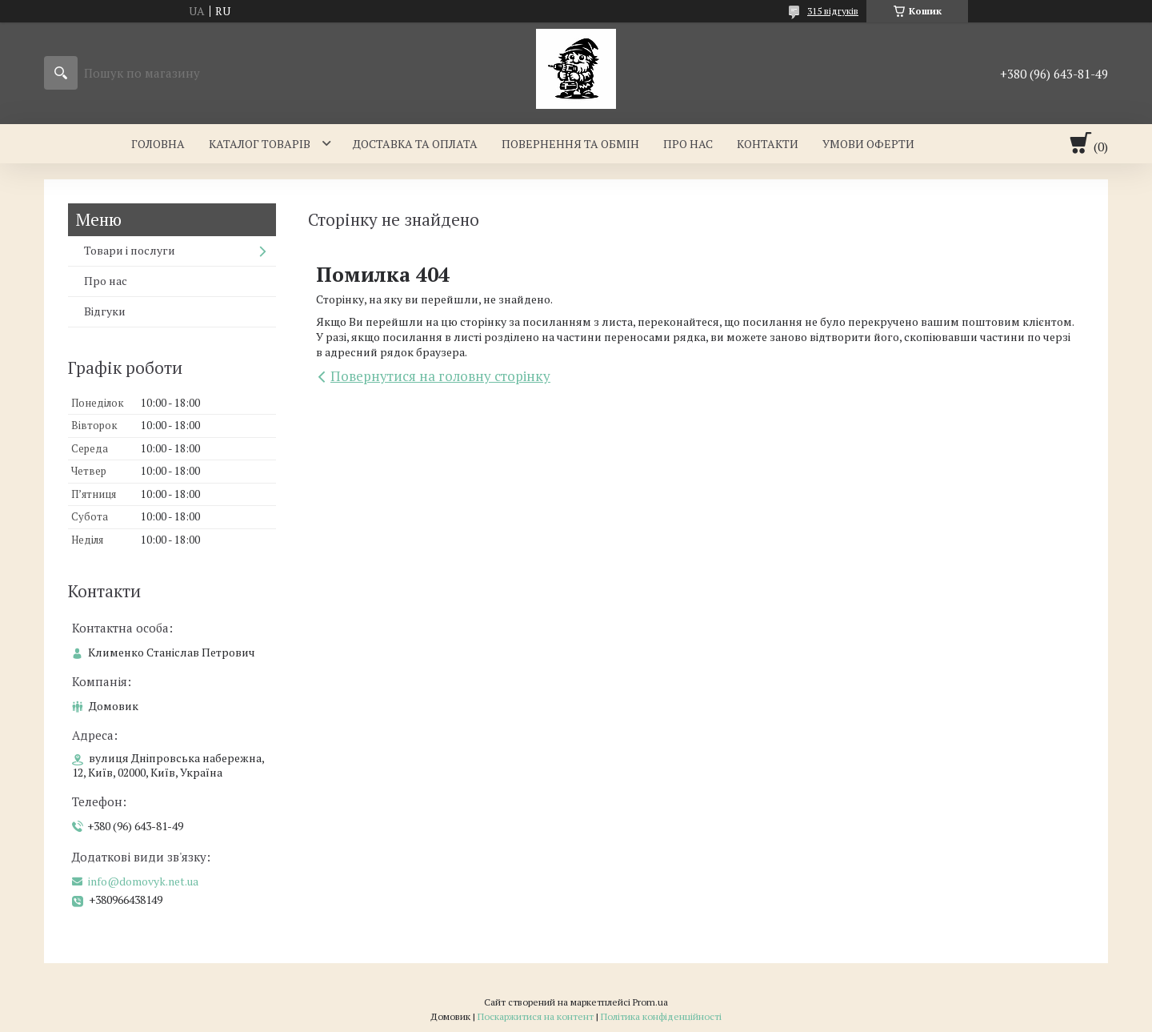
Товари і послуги (129, 250)
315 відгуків (832, 11)
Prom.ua (650, 1002)
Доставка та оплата (415, 143)
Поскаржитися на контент (536, 1016)
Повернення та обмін (570, 143)
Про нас (688, 143)
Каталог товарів (259, 143)
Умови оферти (868, 143)
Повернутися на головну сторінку (440, 376)
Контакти (767, 143)
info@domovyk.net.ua (143, 881)
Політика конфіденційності (661, 1016)
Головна (158, 143)
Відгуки (105, 311)
